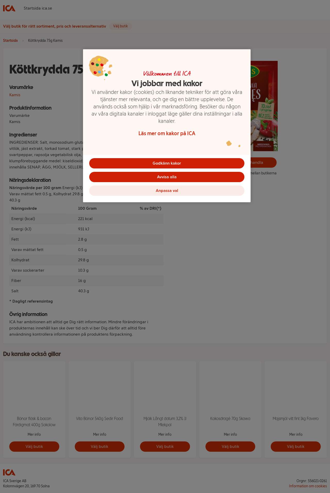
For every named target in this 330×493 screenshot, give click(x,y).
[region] (167, 127)
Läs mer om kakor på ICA (166, 133)
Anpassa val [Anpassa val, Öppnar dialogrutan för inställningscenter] (167, 192)
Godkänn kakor (167, 163)
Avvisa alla (167, 177)
